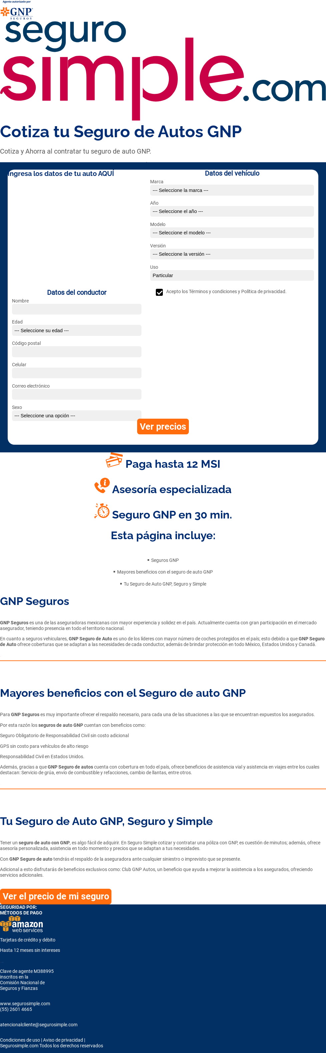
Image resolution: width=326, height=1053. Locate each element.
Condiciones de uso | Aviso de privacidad (41, 1040)
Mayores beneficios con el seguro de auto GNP (165, 572)
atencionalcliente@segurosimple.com (38, 1025)
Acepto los (226, 291)
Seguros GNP (165, 560)
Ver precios (163, 426)
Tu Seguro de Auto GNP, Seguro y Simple (165, 584)
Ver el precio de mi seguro (56, 896)
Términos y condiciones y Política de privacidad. (238, 291)
